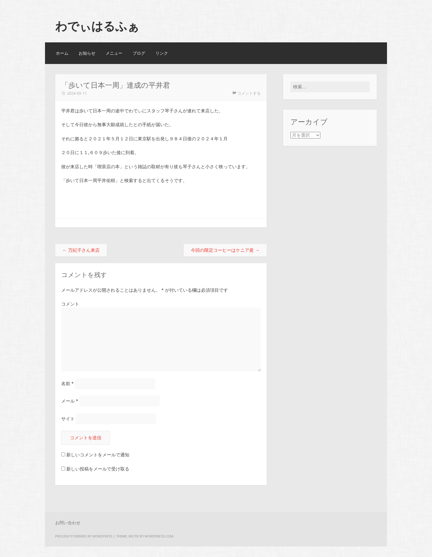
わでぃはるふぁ (97, 26)
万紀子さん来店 (81, 250)
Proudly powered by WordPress (83, 536)
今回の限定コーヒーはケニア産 (225, 250)
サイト (68, 419)
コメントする (249, 93)
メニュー (114, 53)
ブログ (139, 53)
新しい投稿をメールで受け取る (97, 469)
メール (69, 401)
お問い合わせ (67, 523)
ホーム (62, 53)
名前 (67, 383)
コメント (70, 304)
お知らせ (87, 53)
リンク (161, 53)
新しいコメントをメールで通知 (97, 455)
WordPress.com (159, 536)
